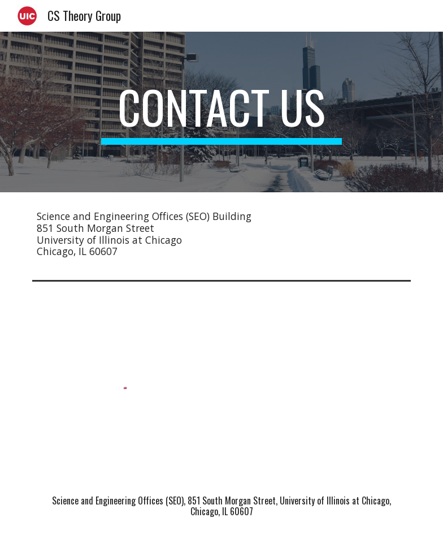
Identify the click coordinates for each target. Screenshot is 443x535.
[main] (221, 112)
